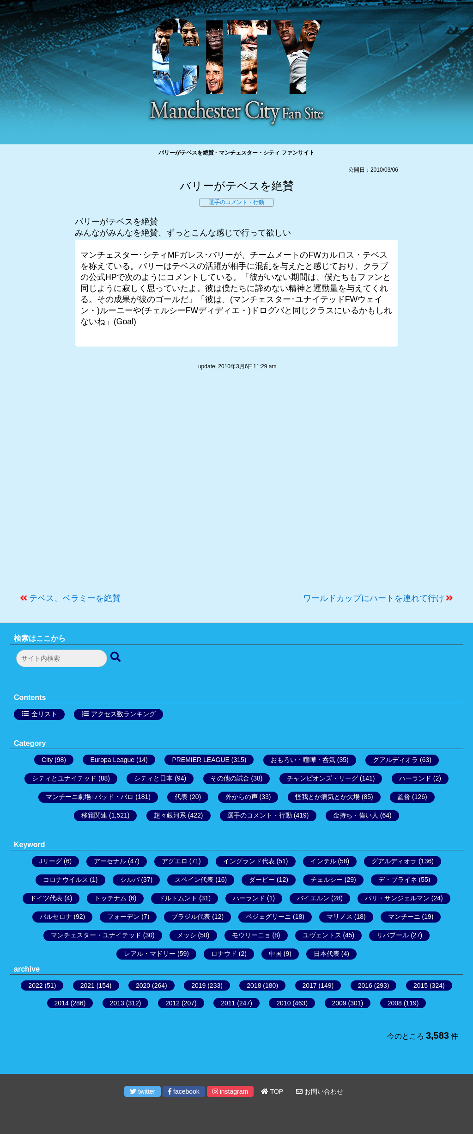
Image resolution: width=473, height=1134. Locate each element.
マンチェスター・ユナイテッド (96, 935)
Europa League (112, 759)
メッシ (186, 935)
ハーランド (415, 778)
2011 (228, 1003)
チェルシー (326, 879)
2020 (143, 985)
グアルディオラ (395, 759)
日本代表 (327, 953)
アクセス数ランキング (123, 714)
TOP (272, 1091)
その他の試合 (230, 778)
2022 (35, 985)
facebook (184, 1091)
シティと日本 (153, 778)
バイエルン (313, 898)
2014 (62, 1003)
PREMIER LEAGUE (200, 759)
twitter (142, 1091)
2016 (365, 985)
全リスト (44, 714)
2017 (310, 985)
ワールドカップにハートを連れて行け (373, 598)
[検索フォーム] (61, 658)
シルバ (129, 879)
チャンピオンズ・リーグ (322, 778)
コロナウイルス (65, 879)
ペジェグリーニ (268, 916)
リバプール (392, 935)
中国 (275, 953)
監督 (403, 796)
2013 (117, 1003)
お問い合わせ (319, 1091)
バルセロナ (56, 916)
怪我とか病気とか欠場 (327, 796)
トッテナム (110, 898)
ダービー (262, 879)
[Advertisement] (236, 486)
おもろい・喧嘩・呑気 (303, 759)
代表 (181, 796)
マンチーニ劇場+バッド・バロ (89, 796)
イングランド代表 (249, 861)
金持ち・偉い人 (355, 815)
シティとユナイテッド (64, 778)
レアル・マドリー (150, 953)
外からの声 (241, 796)
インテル (323, 861)
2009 (339, 1003)
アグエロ (175, 861)
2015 (420, 985)
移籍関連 (94, 815)
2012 (172, 1003)
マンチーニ (404, 916)
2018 (254, 985)
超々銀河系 (170, 815)
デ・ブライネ (397, 879)
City (47, 759)
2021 (87, 985)
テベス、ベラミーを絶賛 (75, 598)
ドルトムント (177, 898)
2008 (395, 1003)
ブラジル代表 (190, 916)
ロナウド (224, 953)
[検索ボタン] (116, 657)
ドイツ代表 (46, 898)
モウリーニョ (251, 935)
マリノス (339, 916)
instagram (230, 1091)
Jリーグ (50, 861)
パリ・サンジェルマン (397, 898)
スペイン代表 (194, 879)
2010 (283, 1003)
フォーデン (123, 916)
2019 (198, 985)
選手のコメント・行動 (236, 202)
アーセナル (110, 861)
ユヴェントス (322, 935)
